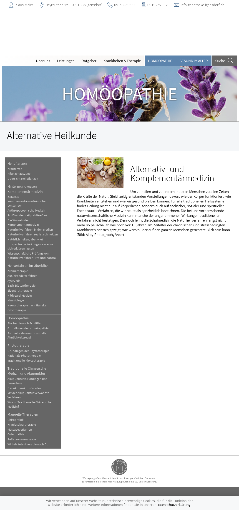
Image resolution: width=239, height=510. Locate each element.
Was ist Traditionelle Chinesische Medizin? (30, 404)
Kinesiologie (16, 300)
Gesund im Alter (193, 60)
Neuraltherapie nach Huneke (27, 305)
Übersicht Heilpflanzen (23, 179)
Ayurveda (14, 281)
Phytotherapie (19, 345)
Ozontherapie (17, 310)
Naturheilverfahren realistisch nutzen (33, 234)
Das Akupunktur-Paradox (25, 388)
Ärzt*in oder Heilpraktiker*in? (28, 215)
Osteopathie (16, 434)
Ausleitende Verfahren (23, 276)
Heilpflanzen (17, 163)
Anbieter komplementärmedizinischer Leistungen (27, 201)
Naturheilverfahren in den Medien (30, 230)
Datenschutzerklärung (174, 504)
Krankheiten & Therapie (122, 60)
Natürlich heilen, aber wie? (25, 239)
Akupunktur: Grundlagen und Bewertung (28, 381)
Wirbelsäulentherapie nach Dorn (30, 444)
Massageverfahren (20, 430)
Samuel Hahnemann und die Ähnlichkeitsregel (27, 335)
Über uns (43, 60)
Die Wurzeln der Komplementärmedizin (23, 222)
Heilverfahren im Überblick (28, 265)
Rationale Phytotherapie (24, 356)
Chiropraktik (16, 420)
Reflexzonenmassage (22, 439)
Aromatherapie (18, 271)
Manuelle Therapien (23, 414)
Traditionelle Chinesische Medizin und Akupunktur (27, 371)
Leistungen (66, 60)
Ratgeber (89, 60)
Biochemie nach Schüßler (25, 323)
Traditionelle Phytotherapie (26, 361)
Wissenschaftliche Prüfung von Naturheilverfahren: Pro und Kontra (32, 256)
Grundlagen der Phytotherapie (28, 351)
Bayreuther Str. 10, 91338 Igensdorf (73, 5)
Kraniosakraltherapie (22, 425)
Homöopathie (160, 60)
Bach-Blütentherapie (22, 286)
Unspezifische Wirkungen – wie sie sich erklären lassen (30, 246)
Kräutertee (15, 169)
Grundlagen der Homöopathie (28, 328)
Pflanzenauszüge (19, 174)
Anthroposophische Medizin (26, 210)
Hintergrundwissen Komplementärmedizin (25, 189)
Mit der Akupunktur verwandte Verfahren (28, 395)
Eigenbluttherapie (20, 291)
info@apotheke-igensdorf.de (202, 5)
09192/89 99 (124, 5)
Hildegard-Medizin (20, 296)
